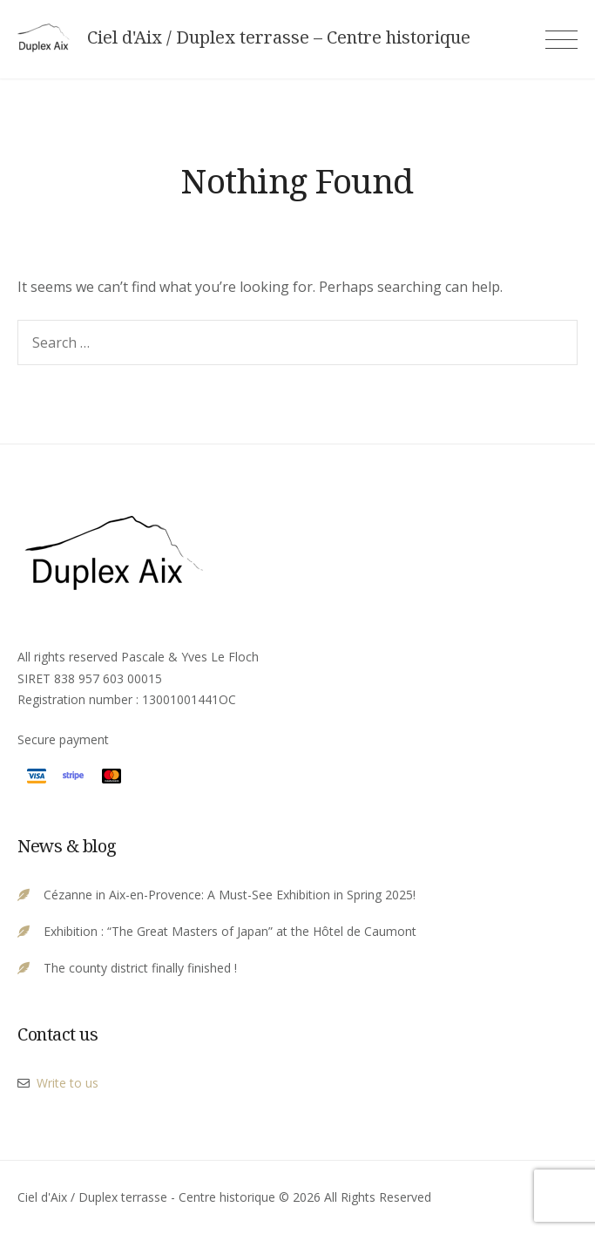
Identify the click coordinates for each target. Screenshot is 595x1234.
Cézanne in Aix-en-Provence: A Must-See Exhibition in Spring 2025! (230, 894)
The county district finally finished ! (140, 967)
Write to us (67, 1083)
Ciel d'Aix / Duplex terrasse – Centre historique (278, 37)
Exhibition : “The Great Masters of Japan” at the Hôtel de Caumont (230, 931)
